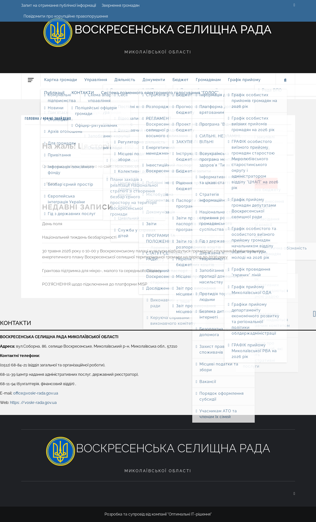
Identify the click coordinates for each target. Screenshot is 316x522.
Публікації (54, 92)
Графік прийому (244, 79)
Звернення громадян (120, 5)
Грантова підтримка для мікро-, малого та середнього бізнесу (102, 270)
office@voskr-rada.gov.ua (35, 393)
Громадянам (208, 79)
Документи (154, 79)
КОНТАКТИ (83, 92)
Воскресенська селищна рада (173, 29)
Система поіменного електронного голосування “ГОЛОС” (160, 92)
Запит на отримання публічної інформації (58, 5)
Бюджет (181, 79)
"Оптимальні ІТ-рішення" (189, 514)
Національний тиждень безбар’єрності (79, 237)
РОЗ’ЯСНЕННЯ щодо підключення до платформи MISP (94, 284)
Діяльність (124, 79)
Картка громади (60, 79)
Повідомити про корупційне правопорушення (66, 16)
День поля (52, 223)
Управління (95, 79)
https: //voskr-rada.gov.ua (33, 402)
